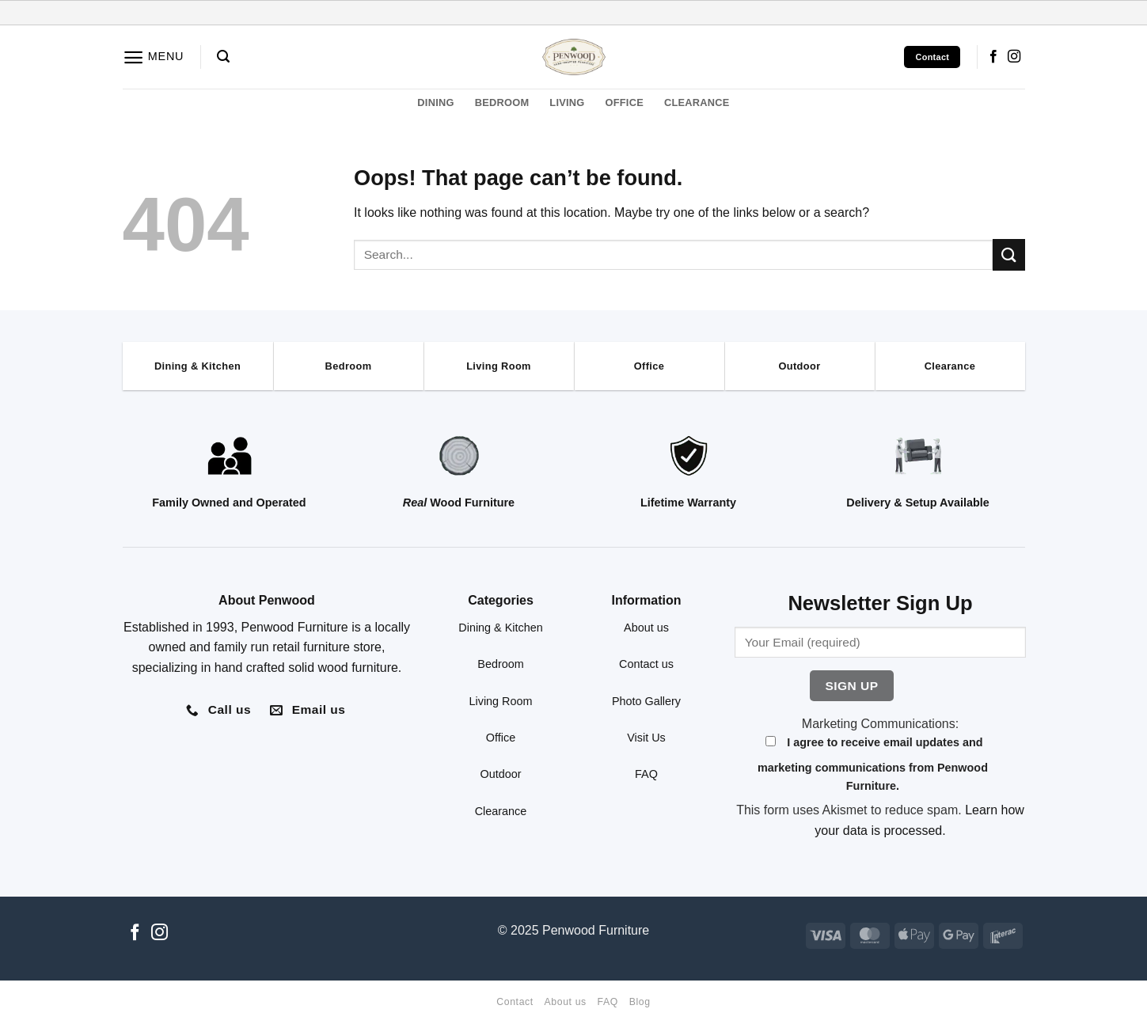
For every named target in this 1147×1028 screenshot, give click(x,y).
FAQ (646, 774)
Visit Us (646, 737)
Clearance (501, 811)
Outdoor (501, 774)
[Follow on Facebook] (993, 57)
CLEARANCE (697, 102)
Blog (640, 1001)
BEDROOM (502, 102)
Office (500, 737)
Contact (514, 1001)
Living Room (501, 701)
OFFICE (625, 102)
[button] (153, 57)
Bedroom (500, 664)
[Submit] (1008, 254)
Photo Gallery (646, 701)
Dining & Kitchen (500, 627)
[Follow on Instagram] (1014, 57)
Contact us (646, 664)
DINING (435, 102)
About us (646, 627)
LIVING (566, 102)
